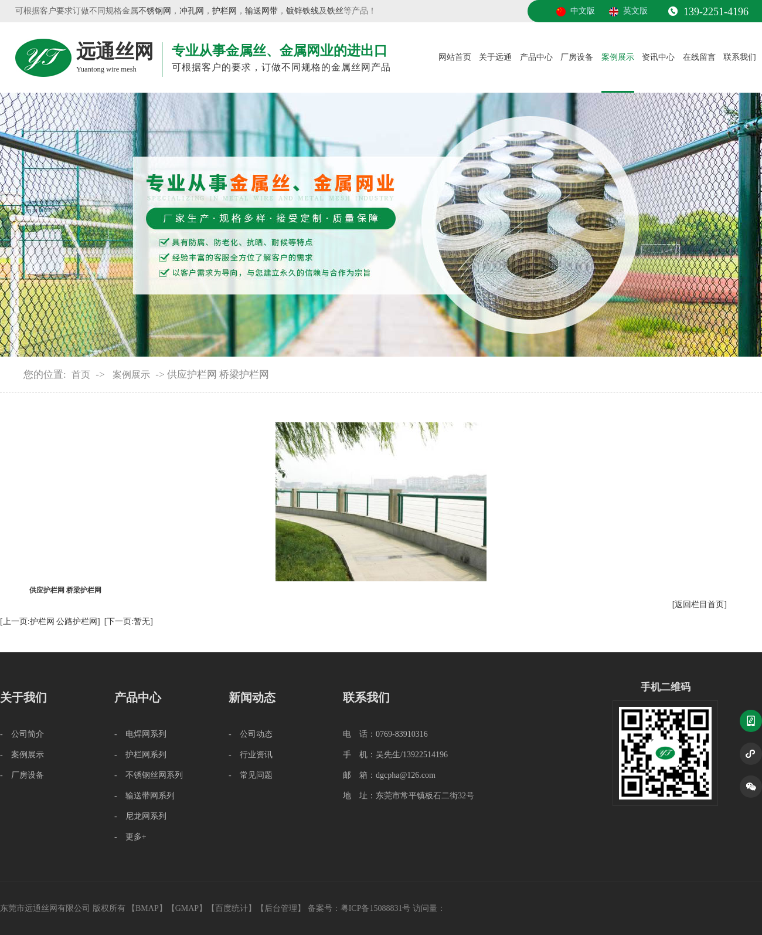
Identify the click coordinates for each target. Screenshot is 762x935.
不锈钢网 (154, 10)
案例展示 (617, 57)
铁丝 (335, 10)
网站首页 (454, 57)
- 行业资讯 (251, 754)
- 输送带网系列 (144, 795)
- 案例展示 (22, 754)
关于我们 (23, 697)
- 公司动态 (251, 734)
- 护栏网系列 (140, 754)
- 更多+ (130, 836)
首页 (81, 375)
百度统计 (231, 908)
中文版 (582, 10)
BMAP (147, 908)
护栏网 (224, 10)
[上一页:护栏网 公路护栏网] (50, 621)
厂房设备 (576, 57)
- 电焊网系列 (140, 734)
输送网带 (261, 10)
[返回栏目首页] (699, 604)
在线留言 (699, 57)
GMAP (187, 908)
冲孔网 (191, 10)
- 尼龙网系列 (140, 816)
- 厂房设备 (22, 775)
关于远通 (495, 57)
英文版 (635, 10)
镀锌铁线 (302, 10)
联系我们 (739, 57)
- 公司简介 (22, 734)
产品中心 (536, 57)
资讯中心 (658, 57)
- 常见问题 (251, 775)
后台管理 (280, 908)
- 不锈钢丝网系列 (148, 775)
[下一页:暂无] (128, 621)
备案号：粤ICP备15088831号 (360, 908)
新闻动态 (252, 697)
